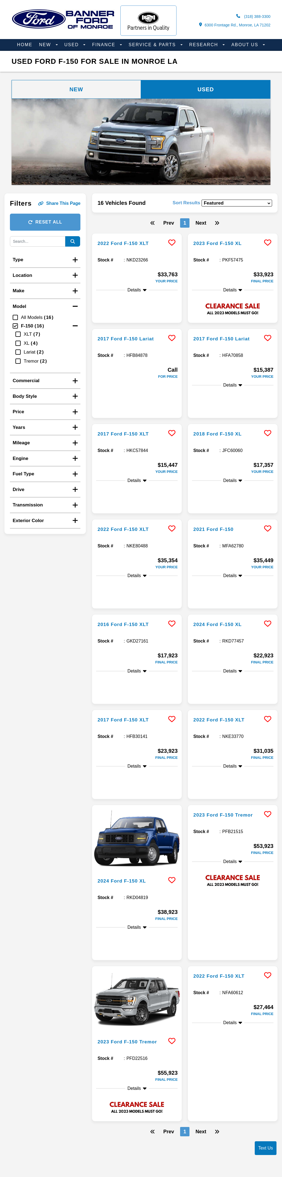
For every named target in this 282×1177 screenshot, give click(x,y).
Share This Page (59, 203)
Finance (104, 44)
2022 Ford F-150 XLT (126, 243)
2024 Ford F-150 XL (221, 550)
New (46, 44)
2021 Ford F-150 (216, 477)
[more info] (137, 234)
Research (204, 44)
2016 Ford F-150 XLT (126, 550)
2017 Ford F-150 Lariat (129, 330)
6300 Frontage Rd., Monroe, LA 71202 (234, 25)
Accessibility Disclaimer (158, 1130)
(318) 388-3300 (253, 16)
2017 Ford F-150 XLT (126, 403)
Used (72, 44)
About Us (245, 44)
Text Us (265, 1148)
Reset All (45, 222)
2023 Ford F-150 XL (221, 243)
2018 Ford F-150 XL (221, 403)
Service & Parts (153, 44)
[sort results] (237, 203)
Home (24, 44)
